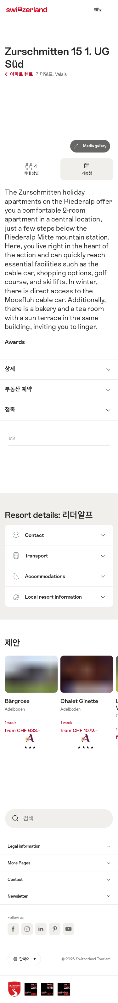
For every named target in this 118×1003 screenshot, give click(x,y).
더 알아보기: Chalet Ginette (87, 712)
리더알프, (44, 74)
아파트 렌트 (19, 74)
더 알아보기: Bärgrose (31, 712)
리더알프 (77, 515)
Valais (61, 74)
